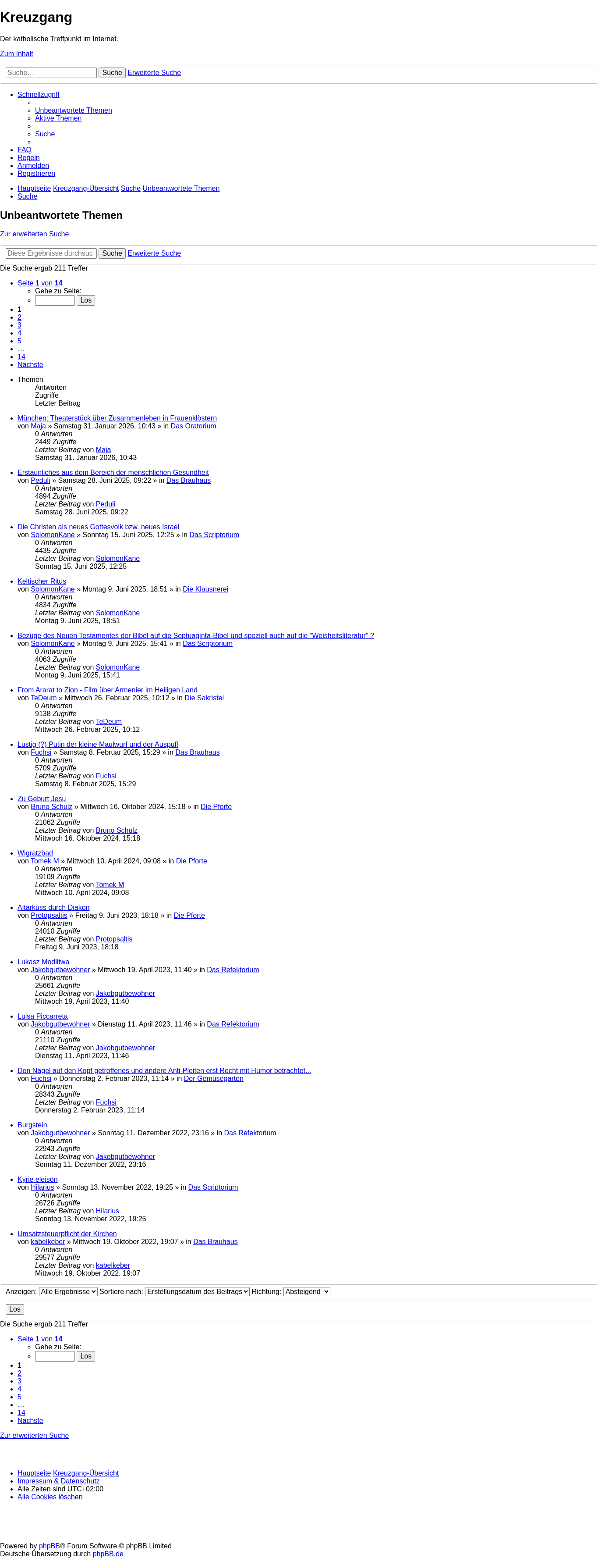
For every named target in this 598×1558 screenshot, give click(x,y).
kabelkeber (48, 1241)
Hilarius (42, 1187)
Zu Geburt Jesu (42, 798)
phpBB (49, 1546)
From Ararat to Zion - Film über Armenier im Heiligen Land (108, 690)
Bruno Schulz (51, 806)
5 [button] (19, 341)
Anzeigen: (52, 1291)
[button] (40, 283)
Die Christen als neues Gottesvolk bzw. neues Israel (98, 527)
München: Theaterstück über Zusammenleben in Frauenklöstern (117, 418)
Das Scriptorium (214, 534)
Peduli (40, 480)
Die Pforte (216, 806)
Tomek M (45, 861)
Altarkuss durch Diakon (54, 907)
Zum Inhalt (16, 53)
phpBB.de (108, 1554)
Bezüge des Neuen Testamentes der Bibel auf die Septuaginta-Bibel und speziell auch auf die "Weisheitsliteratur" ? (196, 635)
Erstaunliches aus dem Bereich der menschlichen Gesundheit (113, 472)
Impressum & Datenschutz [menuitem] (59, 1481)
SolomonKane (53, 534)
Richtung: (291, 1291)
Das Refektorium (233, 969)
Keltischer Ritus (42, 581)
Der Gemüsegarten (214, 1078)
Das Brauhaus (188, 480)
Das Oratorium (193, 426)
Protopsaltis (49, 915)
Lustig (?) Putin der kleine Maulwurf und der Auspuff (98, 744)
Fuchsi (41, 752)
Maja (38, 426)
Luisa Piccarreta (43, 1016)
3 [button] (19, 325)
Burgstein (32, 1125)
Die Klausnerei (205, 589)
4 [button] (19, 333)
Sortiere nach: (174, 1291)
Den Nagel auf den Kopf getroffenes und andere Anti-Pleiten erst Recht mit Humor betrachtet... (164, 1070)
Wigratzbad (35, 853)
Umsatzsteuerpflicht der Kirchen (67, 1233)
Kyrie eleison (38, 1179)
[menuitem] (73, 110)
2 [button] (19, 317)
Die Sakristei (204, 698)
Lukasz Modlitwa (43, 962)
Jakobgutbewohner (60, 969)
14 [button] (21, 356)
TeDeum (44, 698)
